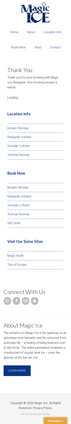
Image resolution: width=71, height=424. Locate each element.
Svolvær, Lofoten (18, 146)
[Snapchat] (34, 301)
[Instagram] (7, 301)
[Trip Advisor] (25, 301)
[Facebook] (16, 301)
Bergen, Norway (18, 128)
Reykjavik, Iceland (19, 137)
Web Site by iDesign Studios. (35, 414)
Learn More (17, 370)
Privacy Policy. (42, 408)
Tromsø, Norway (18, 155)
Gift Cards (13, 223)
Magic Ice (35, 12)
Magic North (15, 256)
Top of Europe (16, 264)
